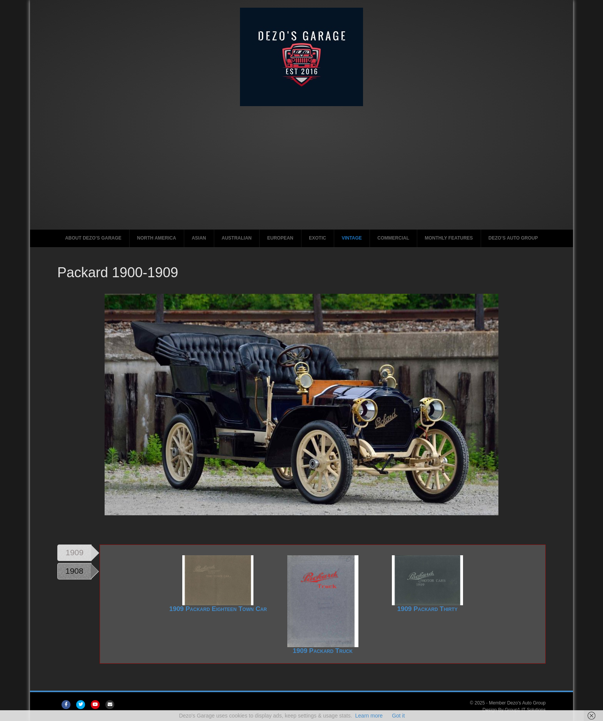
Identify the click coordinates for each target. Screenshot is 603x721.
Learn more (369, 716)
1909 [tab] (74, 552)
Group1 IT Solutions (525, 710)
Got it (398, 716)
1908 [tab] (74, 570)
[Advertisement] (301, 164)
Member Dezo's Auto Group (517, 703)
